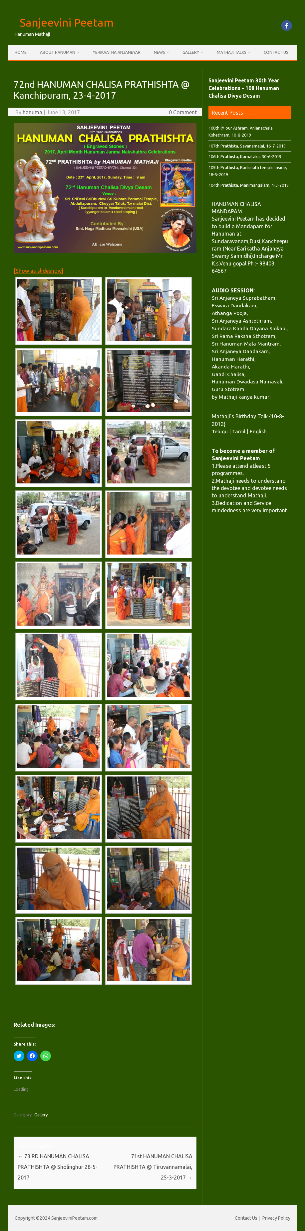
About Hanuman (57, 52)
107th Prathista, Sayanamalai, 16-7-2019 (247, 146)
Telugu (220, 431)
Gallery (190, 52)
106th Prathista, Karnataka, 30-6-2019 (244, 156)
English (258, 431)
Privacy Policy (276, 1218)
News (159, 52)
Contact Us (276, 52)
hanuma (32, 112)
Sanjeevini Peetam (67, 22)
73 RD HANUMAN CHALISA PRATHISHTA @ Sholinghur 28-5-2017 (58, 1166)
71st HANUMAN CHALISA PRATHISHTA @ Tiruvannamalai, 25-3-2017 (153, 1166)
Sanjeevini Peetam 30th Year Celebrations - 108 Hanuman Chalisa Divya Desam (243, 88)
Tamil (238, 431)
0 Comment (183, 112)
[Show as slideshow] (38, 271)
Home (21, 52)
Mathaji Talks (231, 52)
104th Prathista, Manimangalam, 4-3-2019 (248, 185)
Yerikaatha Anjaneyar (117, 52)
